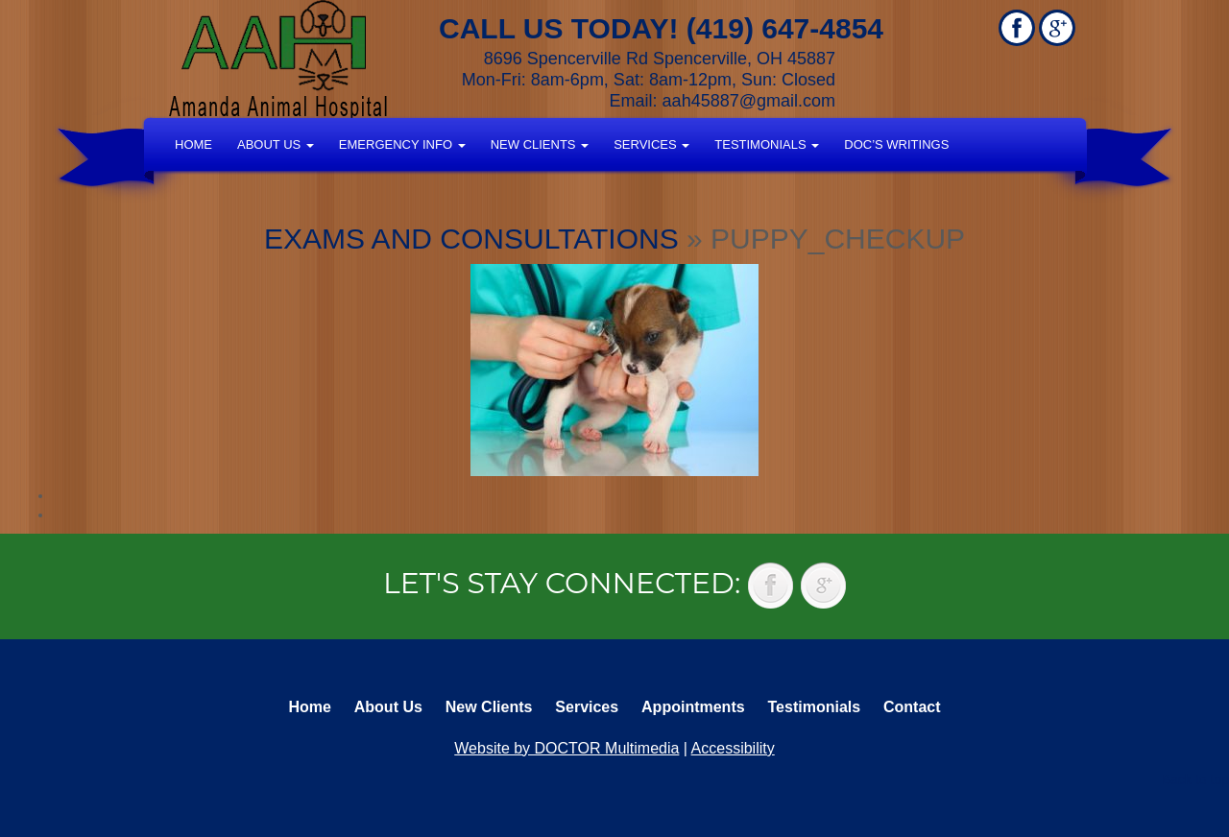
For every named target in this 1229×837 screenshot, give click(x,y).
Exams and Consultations (471, 238)
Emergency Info (402, 144)
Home (193, 144)
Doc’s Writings (896, 144)
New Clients (540, 144)
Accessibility (733, 748)
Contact (912, 707)
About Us (275, 144)
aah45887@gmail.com (749, 100)
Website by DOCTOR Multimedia (566, 748)
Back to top (1195, 779)
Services (651, 144)
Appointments (693, 707)
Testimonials (766, 144)
